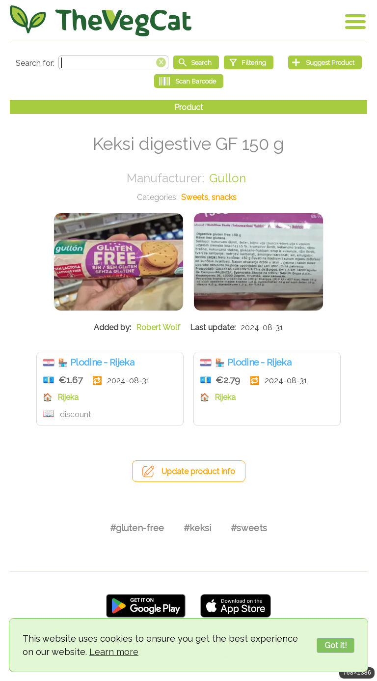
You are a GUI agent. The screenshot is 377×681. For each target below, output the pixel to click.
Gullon (227, 178)
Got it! (335, 645)
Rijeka (68, 397)
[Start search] (196, 62)
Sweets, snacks (209, 197)
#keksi (197, 528)
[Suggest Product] (325, 62)
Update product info (198, 471)
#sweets (249, 528)
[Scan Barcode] (188, 81)
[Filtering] (248, 62)
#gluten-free (137, 528)
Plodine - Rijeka (102, 362)
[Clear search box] (161, 61)
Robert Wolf (158, 327)
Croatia (48, 363)
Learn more (113, 652)
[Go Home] (100, 21)
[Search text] (113, 62)
